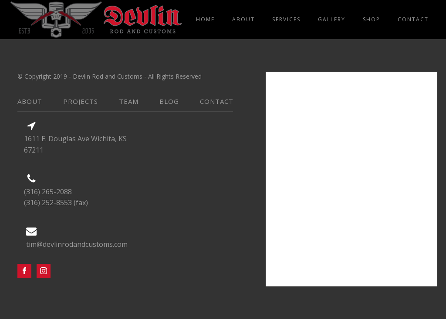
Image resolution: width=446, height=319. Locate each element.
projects (80, 101)
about (243, 19)
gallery (331, 19)
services (286, 19)
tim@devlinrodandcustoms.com (77, 244)
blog (169, 101)
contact (413, 19)
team (129, 101)
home (205, 19)
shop (371, 19)
